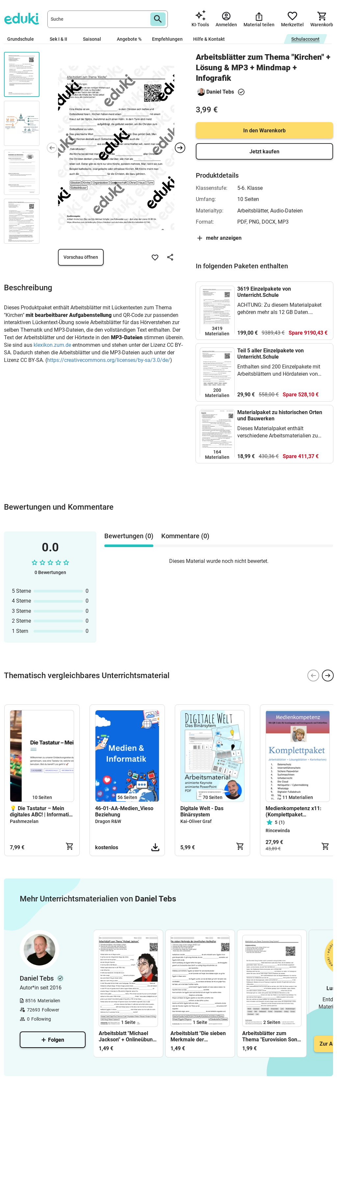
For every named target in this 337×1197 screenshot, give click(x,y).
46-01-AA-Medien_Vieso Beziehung (124, 811)
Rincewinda (278, 830)
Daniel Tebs (220, 92)
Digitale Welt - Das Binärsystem (201, 811)
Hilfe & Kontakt (209, 39)
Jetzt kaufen (264, 151)
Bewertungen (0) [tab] (128, 536)
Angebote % (129, 39)
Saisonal (94, 39)
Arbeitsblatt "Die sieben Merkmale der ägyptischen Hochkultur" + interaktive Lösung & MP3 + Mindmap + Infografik (199, 1036)
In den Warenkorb (264, 130)
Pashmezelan (24, 821)
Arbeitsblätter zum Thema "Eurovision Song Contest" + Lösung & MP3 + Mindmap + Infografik (271, 1036)
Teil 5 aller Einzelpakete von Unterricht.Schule (270, 353)
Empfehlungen (167, 39)
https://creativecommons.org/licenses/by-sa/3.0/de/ (108, 360)
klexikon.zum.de (52, 345)
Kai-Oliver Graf (196, 821)
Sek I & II (61, 39)
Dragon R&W (108, 821)
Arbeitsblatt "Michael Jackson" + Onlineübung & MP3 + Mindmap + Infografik (127, 1036)
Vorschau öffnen (81, 257)
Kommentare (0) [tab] (185, 536)
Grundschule (23, 39)
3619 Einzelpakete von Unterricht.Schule (264, 292)
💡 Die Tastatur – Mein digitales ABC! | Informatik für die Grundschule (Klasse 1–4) (41, 811)
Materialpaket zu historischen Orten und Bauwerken (279, 415)
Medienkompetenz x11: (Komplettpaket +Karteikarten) (294, 811)
